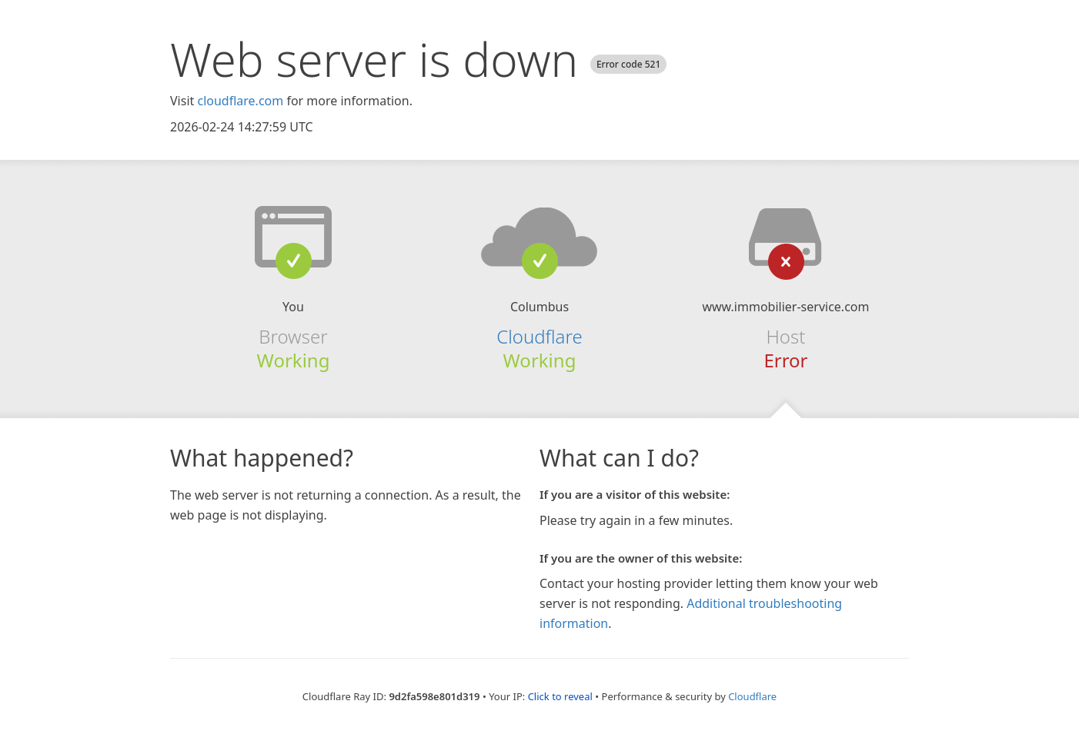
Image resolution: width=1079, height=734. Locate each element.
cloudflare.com (240, 100)
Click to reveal (560, 696)
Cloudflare (539, 336)
